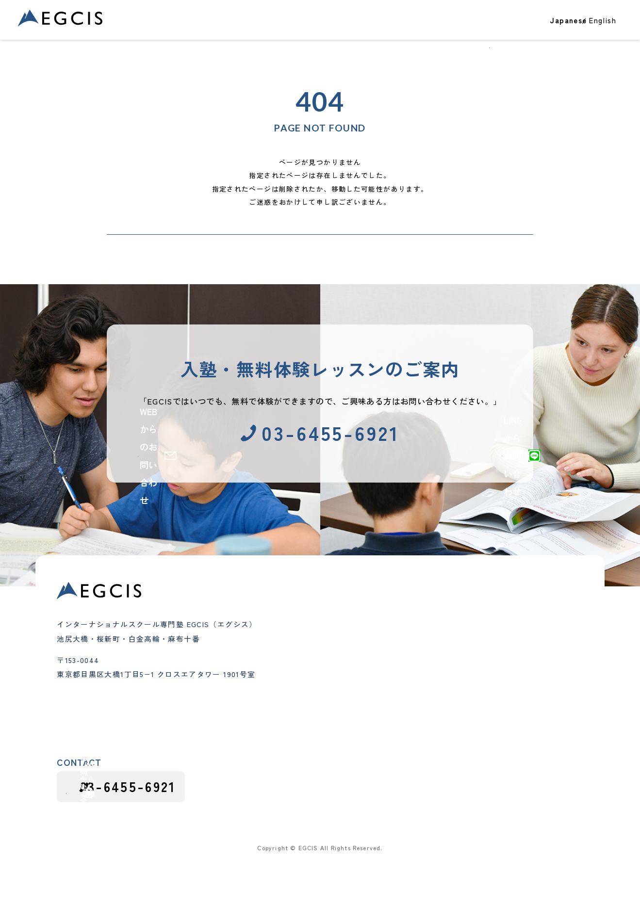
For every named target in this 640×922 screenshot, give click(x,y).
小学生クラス (279, 683)
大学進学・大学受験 (467, 631)
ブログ (542, 27)
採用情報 (451, 746)
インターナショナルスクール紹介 (490, 658)
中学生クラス (279, 696)
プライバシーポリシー (546, 850)
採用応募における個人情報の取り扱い (431, 850)
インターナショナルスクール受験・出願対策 (505, 690)
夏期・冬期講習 (283, 737)
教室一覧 (436, 27)
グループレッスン (286, 750)
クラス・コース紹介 (369, 27)
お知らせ (449, 671)
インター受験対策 (286, 723)
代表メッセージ (380, 683)
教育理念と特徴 (380, 670)
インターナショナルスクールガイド (494, 711)
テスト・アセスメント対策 (479, 644)
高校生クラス (279, 710)
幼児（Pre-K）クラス (293, 670)
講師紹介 (369, 710)
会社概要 (369, 696)
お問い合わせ (596, 27)
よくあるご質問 (380, 723)
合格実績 (310, 27)
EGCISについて (488, 27)
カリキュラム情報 (464, 724)
